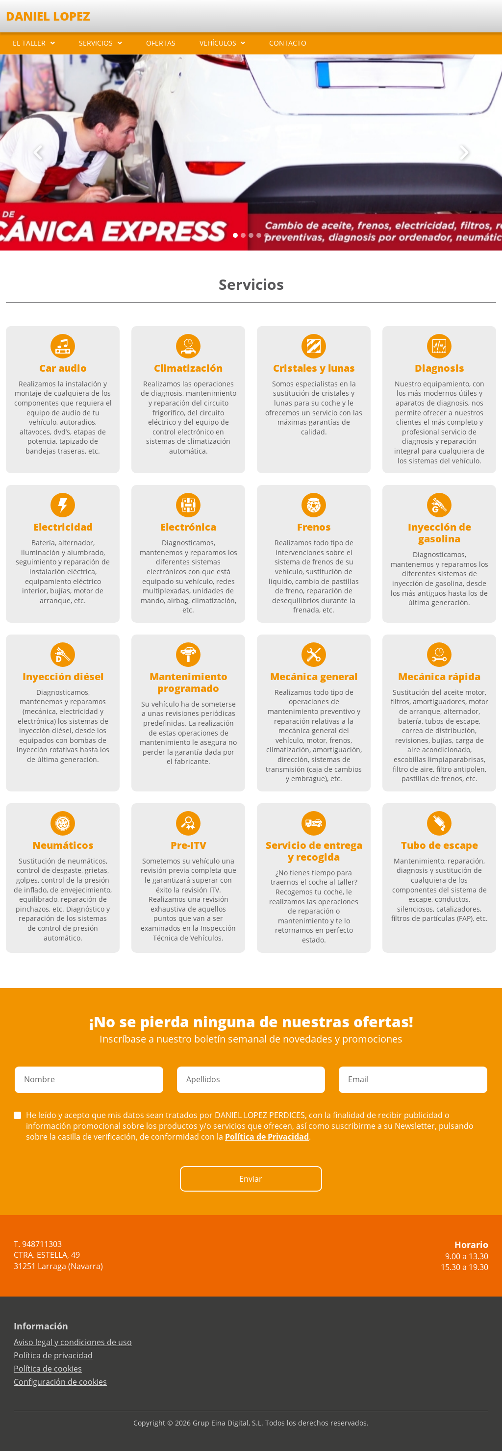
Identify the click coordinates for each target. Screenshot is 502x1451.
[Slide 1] (243, 235)
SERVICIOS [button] (96, 43)
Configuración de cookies (60, 1381)
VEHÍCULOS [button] (218, 43)
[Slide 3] (258, 235)
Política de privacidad (53, 1355)
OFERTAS (161, 43)
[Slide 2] (251, 235)
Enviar (250, 1178)
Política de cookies (48, 1368)
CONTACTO (287, 43)
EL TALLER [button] (29, 43)
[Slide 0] (235, 235)
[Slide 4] (266, 235)
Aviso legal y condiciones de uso (73, 1342)
